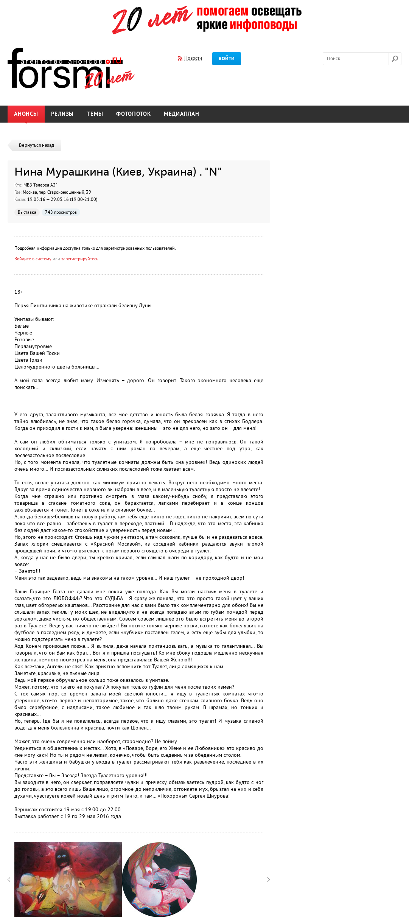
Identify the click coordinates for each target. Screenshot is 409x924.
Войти (227, 59)
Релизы (62, 114)
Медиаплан (181, 114)
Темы (95, 114)
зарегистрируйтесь (79, 258)
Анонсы (26, 114)
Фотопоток (133, 114)
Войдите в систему (32, 258)
